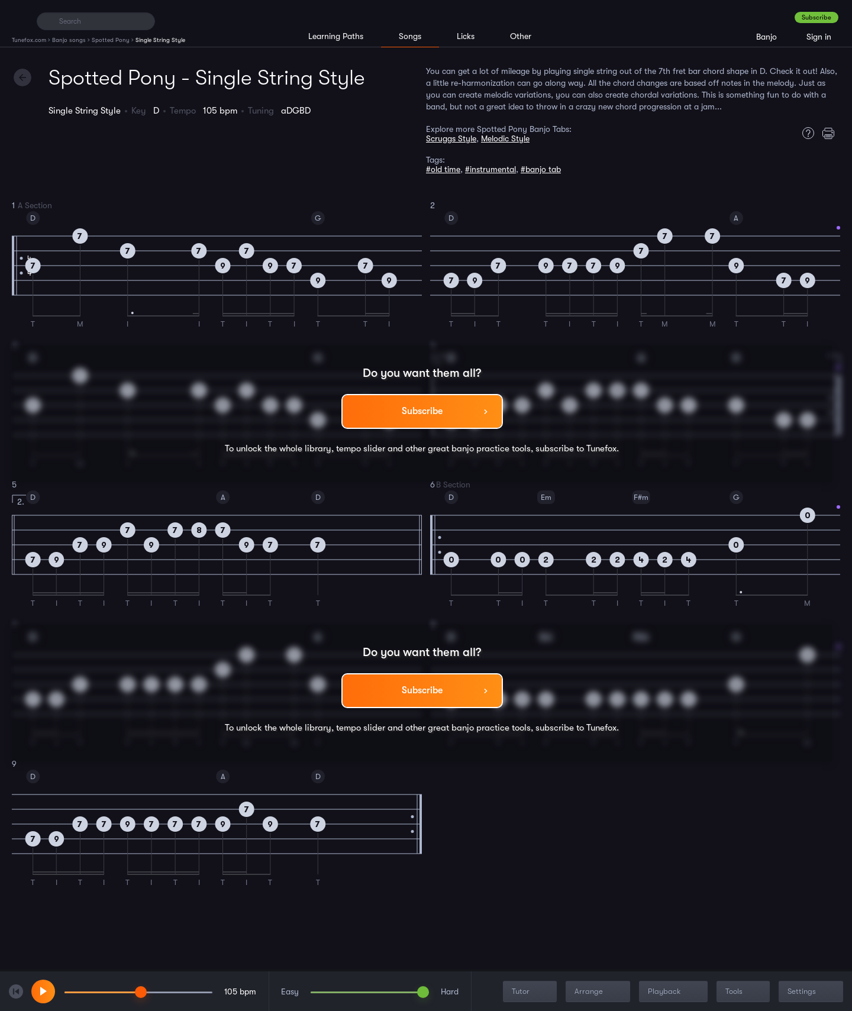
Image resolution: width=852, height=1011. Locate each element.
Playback (674, 992)
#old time (443, 169)
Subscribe (816, 17)
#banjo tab (541, 169)
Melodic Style (505, 138)
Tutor (531, 992)
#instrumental (490, 169)
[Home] (19, 21)
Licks (466, 36)
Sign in (818, 36)
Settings (812, 992)
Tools (744, 992)
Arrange (599, 992)
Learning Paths (335, 36)
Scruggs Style (451, 138)
